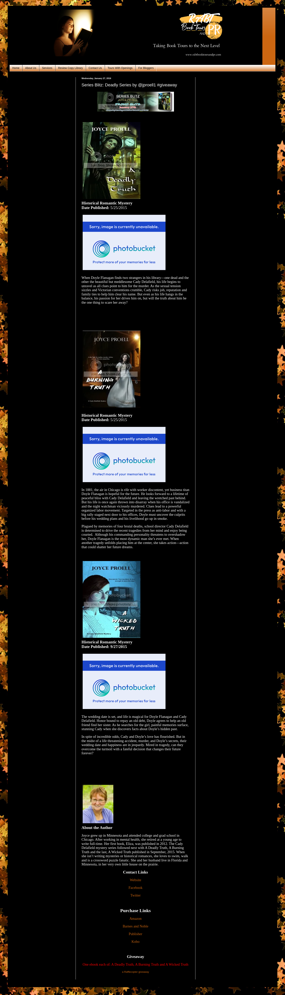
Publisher (135, 934)
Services (47, 67)
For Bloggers (146, 67)
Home (15, 67)
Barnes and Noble (135, 926)
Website (135, 880)
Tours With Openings (120, 67)
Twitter (135, 895)
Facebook (135, 888)
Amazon (135, 918)
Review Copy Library (70, 67)
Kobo (135, 942)
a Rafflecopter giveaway (135, 971)
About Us (30, 67)
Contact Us (95, 67)
